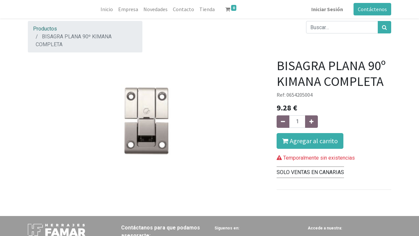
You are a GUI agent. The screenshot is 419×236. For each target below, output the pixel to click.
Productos (45, 29)
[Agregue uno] (311, 121)
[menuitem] (107, 9)
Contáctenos (372, 9)
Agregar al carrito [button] (310, 141)
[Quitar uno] (283, 121)
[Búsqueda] (384, 27)
